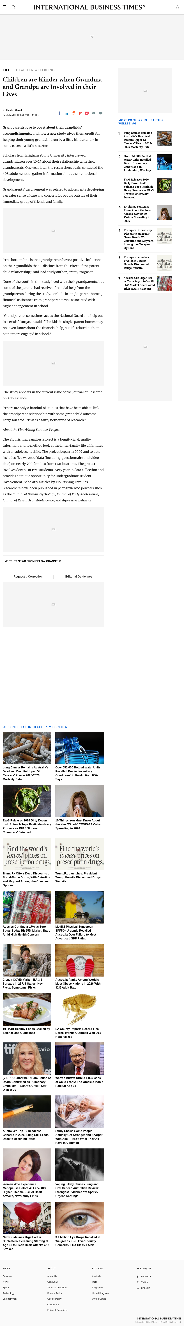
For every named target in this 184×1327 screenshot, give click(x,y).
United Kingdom (100, 1293)
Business (7, 1276)
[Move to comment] (101, 113)
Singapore (97, 1287)
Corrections (53, 1304)
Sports (6, 1287)
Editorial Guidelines (78, 576)
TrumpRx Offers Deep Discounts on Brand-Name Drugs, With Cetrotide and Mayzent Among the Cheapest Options (138, 239)
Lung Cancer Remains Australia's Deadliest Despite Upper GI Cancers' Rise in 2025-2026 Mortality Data (138, 140)
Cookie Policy (54, 1298)
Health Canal (14, 110)
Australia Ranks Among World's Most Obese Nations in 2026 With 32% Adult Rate (77, 983)
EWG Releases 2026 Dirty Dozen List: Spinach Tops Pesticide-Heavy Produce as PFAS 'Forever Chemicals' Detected (139, 188)
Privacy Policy (54, 1293)
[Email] (94, 113)
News (6, 1281)
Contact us (53, 1281)
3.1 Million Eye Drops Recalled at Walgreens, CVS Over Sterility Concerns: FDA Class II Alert (77, 1241)
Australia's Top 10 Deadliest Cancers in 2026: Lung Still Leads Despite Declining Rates (26, 1134)
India (94, 1281)
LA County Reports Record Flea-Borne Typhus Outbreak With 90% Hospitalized (78, 1032)
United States (99, 1298)
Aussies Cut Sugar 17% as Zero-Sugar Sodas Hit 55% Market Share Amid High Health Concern (26, 930)
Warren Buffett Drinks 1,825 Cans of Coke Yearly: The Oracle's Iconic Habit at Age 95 (79, 1081)
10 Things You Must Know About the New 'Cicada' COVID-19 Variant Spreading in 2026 (78, 824)
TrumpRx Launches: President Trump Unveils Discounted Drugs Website (78, 877)
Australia (96, 1276)
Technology (9, 1293)
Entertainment (10, 1298)
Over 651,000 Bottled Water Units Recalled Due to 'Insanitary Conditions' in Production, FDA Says (137, 163)
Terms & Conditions (57, 1287)
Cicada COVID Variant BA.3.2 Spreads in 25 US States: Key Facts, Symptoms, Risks (23, 983)
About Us (52, 1276)
